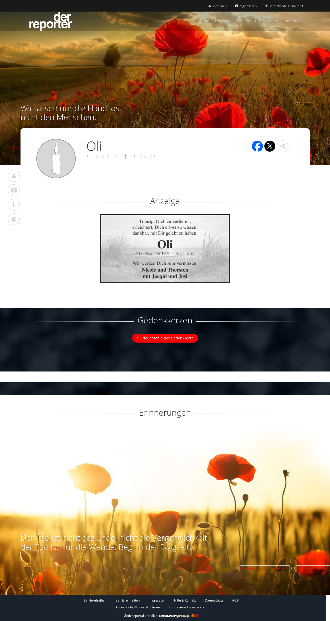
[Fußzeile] (161, 604)
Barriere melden (127, 600)
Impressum (157, 600)
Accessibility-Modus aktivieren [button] (138, 607)
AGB (235, 600)
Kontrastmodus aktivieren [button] (187, 607)
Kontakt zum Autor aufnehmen (265, 568)
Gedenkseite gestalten (284, 6)
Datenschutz (214, 600)
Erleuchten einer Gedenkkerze (165, 337)
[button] (282, 146)
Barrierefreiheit (95, 600)
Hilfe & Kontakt (185, 600)
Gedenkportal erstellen (161, 615)
